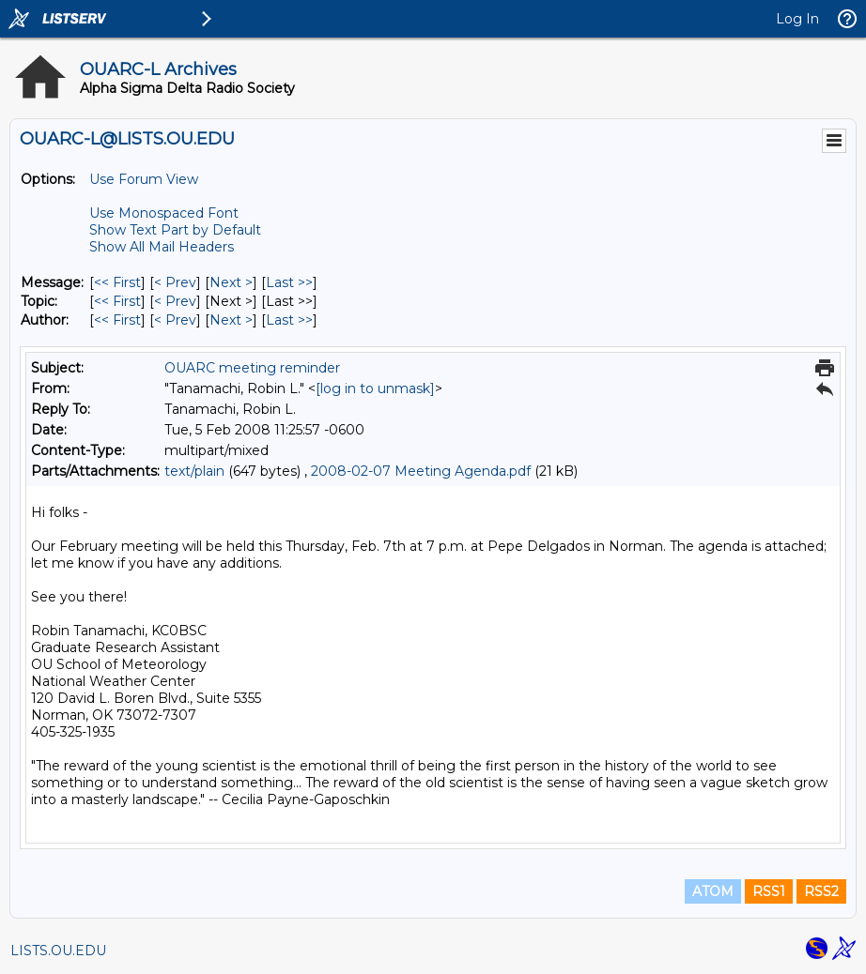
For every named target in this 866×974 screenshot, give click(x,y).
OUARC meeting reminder (252, 367)
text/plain (194, 471)
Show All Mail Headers (161, 246)
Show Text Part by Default (175, 229)
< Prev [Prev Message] (175, 282)
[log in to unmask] (375, 388)
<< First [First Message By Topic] (117, 301)
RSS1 (768, 891)
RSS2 (821, 891)
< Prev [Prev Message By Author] (175, 320)
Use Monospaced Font (164, 213)
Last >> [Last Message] (289, 282)
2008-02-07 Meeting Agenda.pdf (421, 471)
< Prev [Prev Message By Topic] (175, 301)
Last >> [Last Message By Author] (289, 320)
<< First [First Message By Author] (117, 320)
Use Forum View (143, 179)
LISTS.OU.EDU (58, 950)
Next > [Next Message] (231, 282)
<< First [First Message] (117, 282)
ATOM (713, 891)
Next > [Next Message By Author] (231, 320)
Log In (797, 18)
